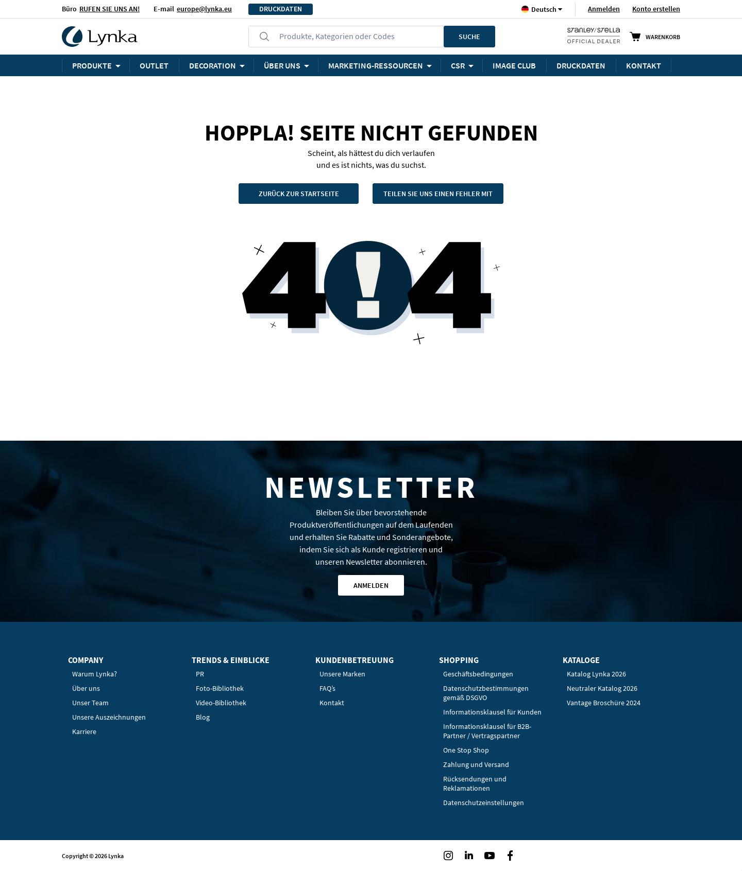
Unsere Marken (342, 673)
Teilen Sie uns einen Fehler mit (438, 193)
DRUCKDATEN (280, 9)
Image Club (514, 65)
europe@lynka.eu (204, 8)
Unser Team (90, 702)
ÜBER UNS (282, 65)
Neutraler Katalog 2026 (602, 688)
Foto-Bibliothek (220, 688)
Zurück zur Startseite (299, 193)
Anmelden (604, 8)
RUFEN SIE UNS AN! (109, 8)
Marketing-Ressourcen (375, 65)
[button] (544, 9)
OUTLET (154, 65)
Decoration (212, 65)
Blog (203, 717)
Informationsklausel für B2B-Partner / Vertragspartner (487, 731)
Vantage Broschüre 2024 (603, 702)
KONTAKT (643, 65)
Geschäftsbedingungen (478, 673)
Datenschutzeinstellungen (483, 802)
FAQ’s (327, 688)
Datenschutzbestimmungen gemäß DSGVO (486, 693)
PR (200, 673)
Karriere (84, 731)
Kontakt (331, 702)
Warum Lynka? (94, 673)
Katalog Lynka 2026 (596, 673)
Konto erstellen (656, 8)
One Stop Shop (466, 750)
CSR (458, 65)
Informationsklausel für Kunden (492, 712)
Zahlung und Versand (476, 764)
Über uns (86, 688)
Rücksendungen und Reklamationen (475, 783)
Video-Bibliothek (221, 702)
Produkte (92, 65)
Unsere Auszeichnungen (109, 717)
